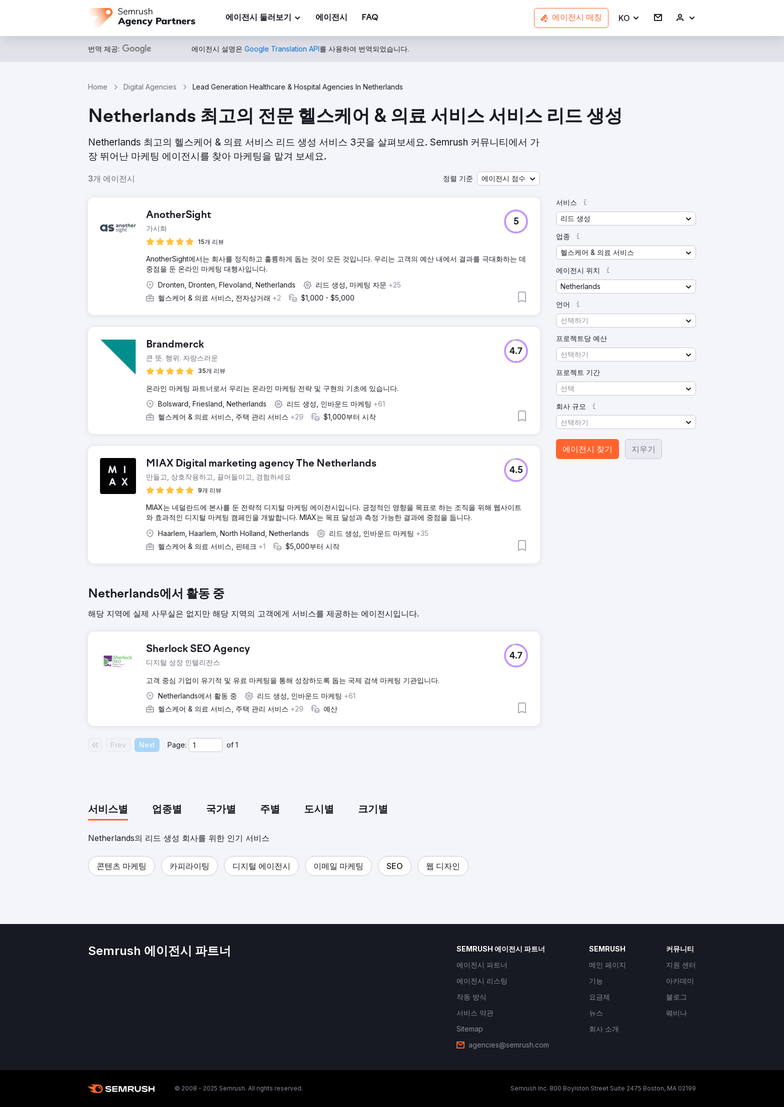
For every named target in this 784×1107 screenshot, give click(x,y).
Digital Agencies (150, 86)
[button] (629, 18)
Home (98, 86)
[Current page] (205, 745)
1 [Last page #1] (237, 744)
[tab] (108, 810)
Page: (177, 744)
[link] (332, 18)
